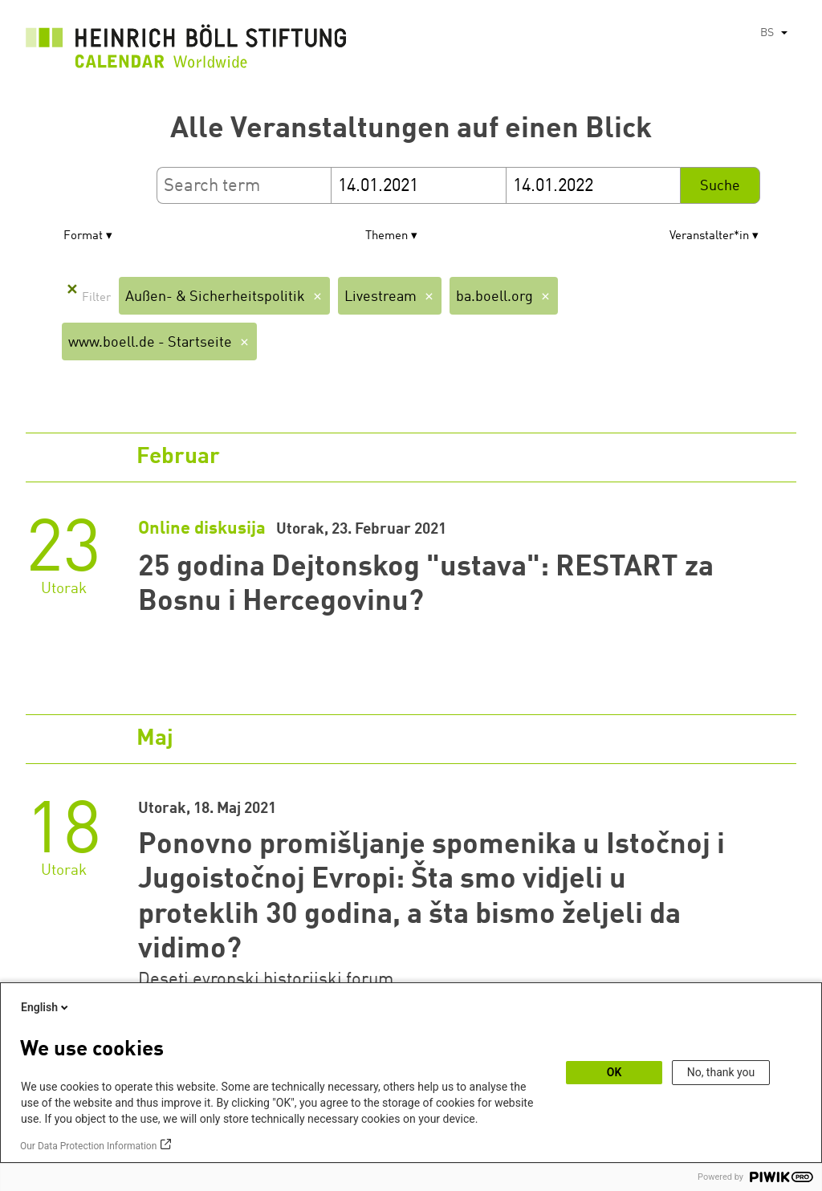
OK (614, 1072)
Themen (386, 236)
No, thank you (721, 1072)
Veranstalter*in (709, 236)
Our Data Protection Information (88, 1146)
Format (83, 236)
